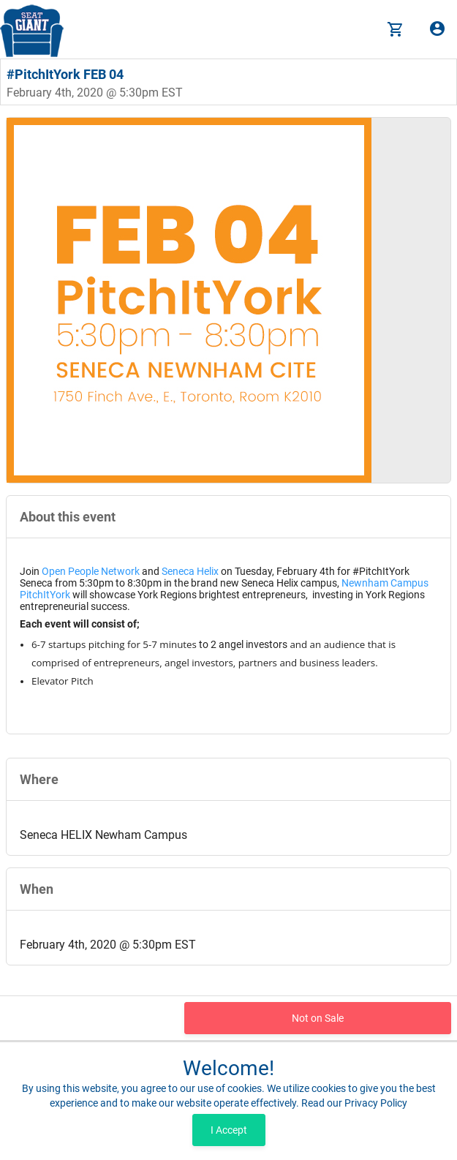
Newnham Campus (384, 583)
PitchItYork (45, 594)
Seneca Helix (190, 571)
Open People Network (91, 571)
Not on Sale (318, 1018)
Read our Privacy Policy (354, 1103)
